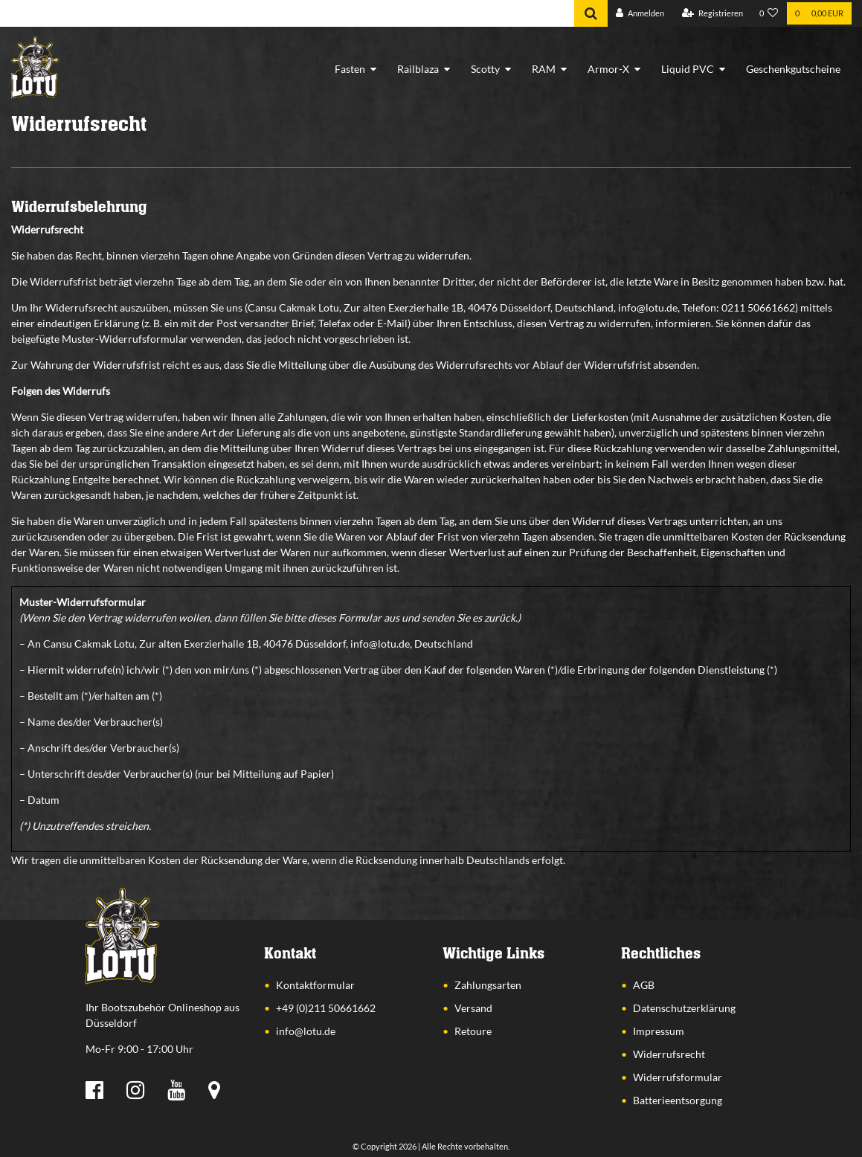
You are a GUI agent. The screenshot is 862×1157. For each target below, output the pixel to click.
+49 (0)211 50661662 (326, 1008)
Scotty (485, 68)
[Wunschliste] (769, 13)
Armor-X (608, 68)
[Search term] (287, 13)
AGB (643, 985)
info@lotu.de (305, 1031)
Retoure (473, 1031)
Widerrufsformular (677, 1077)
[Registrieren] (712, 13)
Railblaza (418, 68)
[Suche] (591, 13)
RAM (544, 68)
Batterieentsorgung (677, 1100)
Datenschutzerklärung (684, 1008)
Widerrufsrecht (669, 1054)
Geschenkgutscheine (793, 68)
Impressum (658, 1031)
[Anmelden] (640, 13)
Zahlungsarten (487, 985)
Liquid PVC (687, 68)
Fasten (350, 68)
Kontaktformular (315, 985)
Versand (473, 1008)
